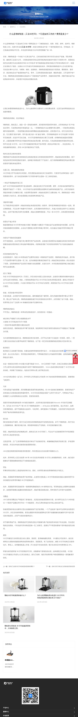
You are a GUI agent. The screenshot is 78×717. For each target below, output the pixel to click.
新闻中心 (13, 27)
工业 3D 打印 (26, 47)
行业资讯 (22, 27)
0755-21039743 (15, 693)
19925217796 (14, 690)
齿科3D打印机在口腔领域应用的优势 (63, 566)
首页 (4, 27)
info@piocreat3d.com (13, 697)
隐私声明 (13, 714)
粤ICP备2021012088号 (39, 710)
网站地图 (6, 714)
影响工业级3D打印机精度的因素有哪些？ (22, 566)
